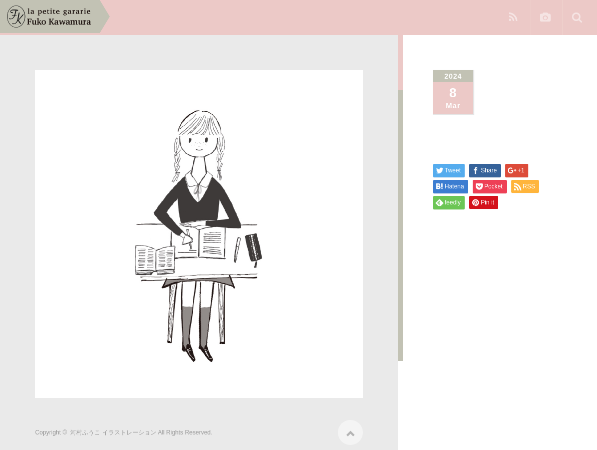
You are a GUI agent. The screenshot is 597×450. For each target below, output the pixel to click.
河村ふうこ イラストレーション (113, 428)
